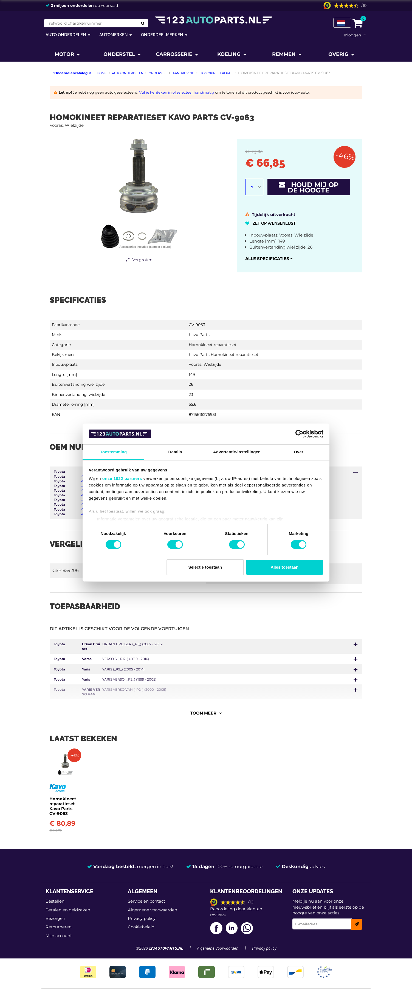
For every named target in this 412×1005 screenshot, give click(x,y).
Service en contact (146, 919)
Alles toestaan (285, 567)
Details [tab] (175, 452)
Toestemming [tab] (113, 452)
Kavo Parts (199, 334)
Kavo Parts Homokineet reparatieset (223, 354)
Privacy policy (142, 936)
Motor (65, 54)
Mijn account (59, 953)
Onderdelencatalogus (71, 73)
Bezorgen (55, 936)
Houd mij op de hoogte (309, 187)
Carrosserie (175, 54)
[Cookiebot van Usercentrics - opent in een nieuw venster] (299, 434)
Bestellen (55, 919)
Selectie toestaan (205, 567)
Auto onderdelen (66, 34)
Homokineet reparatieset (212, 344)
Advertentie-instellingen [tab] (237, 452)
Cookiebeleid (141, 945)
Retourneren (59, 945)
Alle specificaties (269, 258)
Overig (339, 54)
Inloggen (352, 35)
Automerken (113, 34)
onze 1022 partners (122, 478)
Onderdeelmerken (162, 34)
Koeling (229, 54)
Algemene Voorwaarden (217, 966)
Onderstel (119, 54)
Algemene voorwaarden (152, 927)
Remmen (284, 54)
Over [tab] (298, 452)
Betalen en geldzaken (68, 927)
